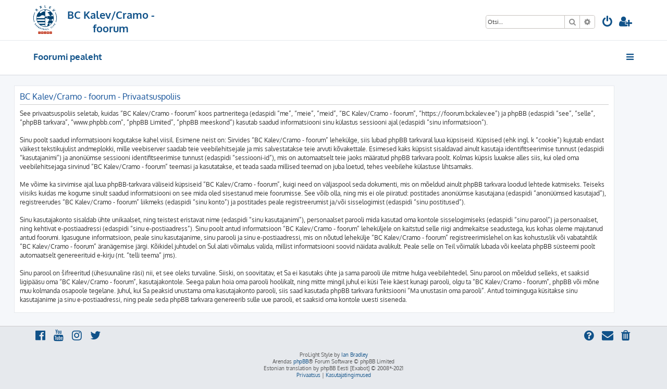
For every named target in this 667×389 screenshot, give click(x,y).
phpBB (300, 361)
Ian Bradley (354, 354)
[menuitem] (607, 23)
